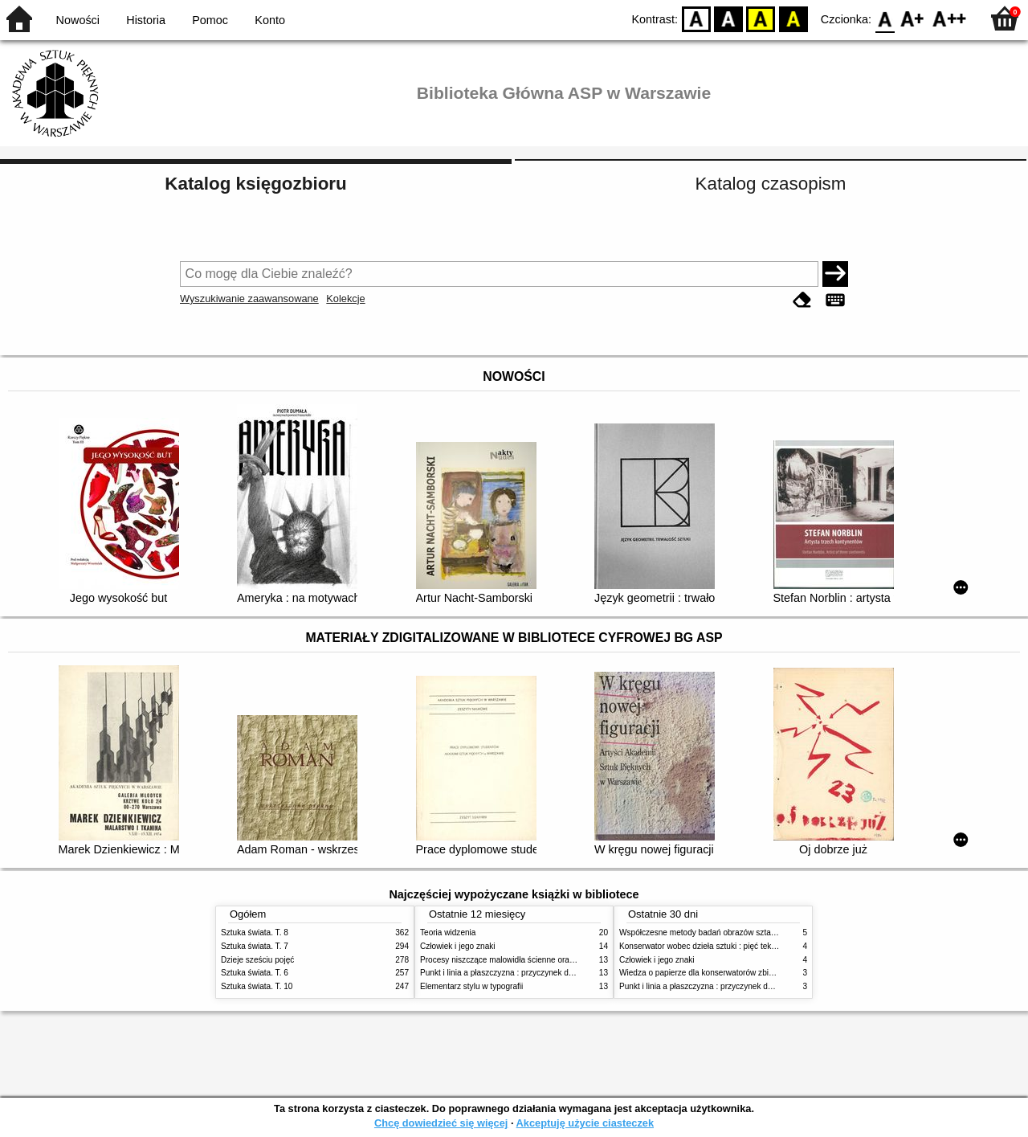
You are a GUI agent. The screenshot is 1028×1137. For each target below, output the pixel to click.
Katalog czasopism (771, 184)
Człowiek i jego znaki (458, 946)
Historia (145, 20)
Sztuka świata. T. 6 (254, 972)
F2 (949, 18)
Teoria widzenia (447, 932)
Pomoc (210, 20)
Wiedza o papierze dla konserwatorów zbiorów (702, 972)
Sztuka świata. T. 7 (254, 946)
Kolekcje (345, 298)
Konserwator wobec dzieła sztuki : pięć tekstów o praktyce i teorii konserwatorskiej (766, 946)
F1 (912, 18)
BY (793, 18)
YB (761, 18)
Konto (270, 20)
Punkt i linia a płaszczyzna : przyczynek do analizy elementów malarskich (551, 972)
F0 (884, 18)
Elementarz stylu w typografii (471, 986)
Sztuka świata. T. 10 (256, 986)
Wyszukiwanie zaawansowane (249, 298)
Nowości (78, 20)
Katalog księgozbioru (255, 184)
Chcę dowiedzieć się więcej (441, 1123)
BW (728, 18)
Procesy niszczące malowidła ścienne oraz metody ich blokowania (539, 959)
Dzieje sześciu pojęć (257, 959)
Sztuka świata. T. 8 (254, 932)
